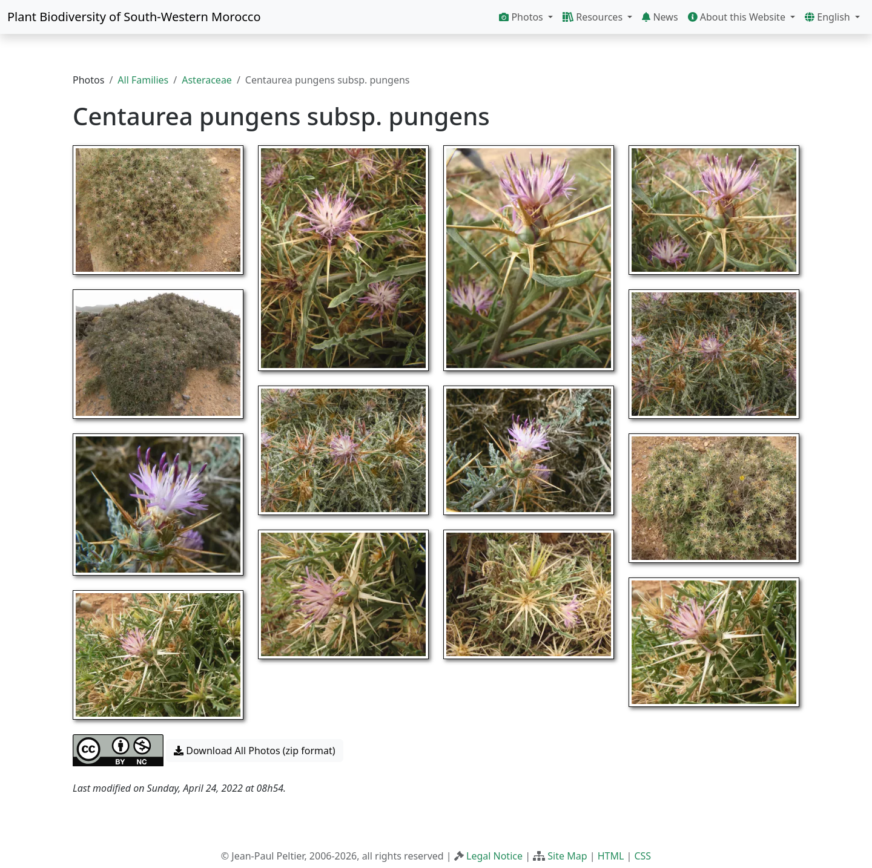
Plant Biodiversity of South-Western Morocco (134, 16)
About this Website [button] (738, 17)
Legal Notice (494, 856)
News (660, 17)
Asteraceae (207, 80)
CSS (642, 856)
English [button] (829, 17)
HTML (611, 856)
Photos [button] (522, 17)
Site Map (567, 856)
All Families (142, 80)
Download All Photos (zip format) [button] (254, 750)
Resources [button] (594, 17)
